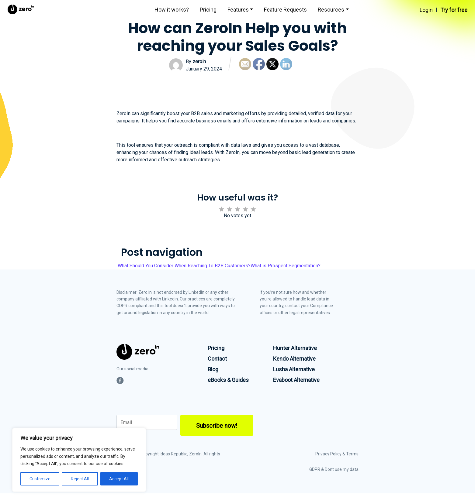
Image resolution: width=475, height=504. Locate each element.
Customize (39, 478)
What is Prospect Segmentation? (286, 266)
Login (426, 10)
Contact (217, 358)
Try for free (453, 10)
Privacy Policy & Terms (337, 453)
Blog (213, 369)
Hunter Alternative (295, 348)
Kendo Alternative (294, 358)
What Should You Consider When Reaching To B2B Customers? (183, 266)
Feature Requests (285, 9)
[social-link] (120, 380)
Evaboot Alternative (296, 380)
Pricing (208, 9)
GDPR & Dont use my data (334, 469)
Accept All (119, 478)
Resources (331, 9)
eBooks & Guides (228, 380)
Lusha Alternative (294, 369)
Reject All (80, 478)
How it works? (171, 9)
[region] (79, 460)
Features (238, 9)
